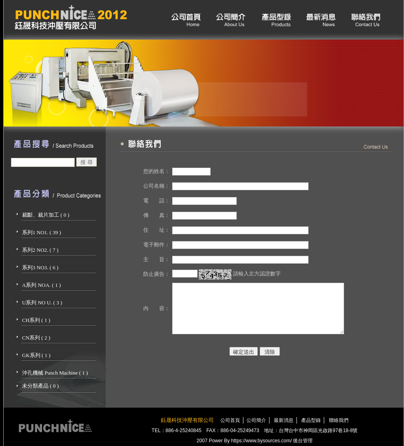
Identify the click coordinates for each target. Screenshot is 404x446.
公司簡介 (256, 420)
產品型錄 (310, 420)
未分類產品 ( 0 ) (40, 386)
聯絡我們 (339, 420)
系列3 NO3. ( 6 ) (40, 267)
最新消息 (283, 420)
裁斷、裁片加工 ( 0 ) (45, 215)
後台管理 (303, 441)
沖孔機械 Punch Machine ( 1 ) (55, 373)
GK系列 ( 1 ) (36, 355)
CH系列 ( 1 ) (36, 320)
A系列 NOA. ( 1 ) (41, 285)
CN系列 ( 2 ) (36, 338)
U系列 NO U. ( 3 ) (42, 303)
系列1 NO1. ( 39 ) (41, 232)
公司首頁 (230, 420)
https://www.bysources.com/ (261, 441)
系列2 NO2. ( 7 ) (40, 250)
